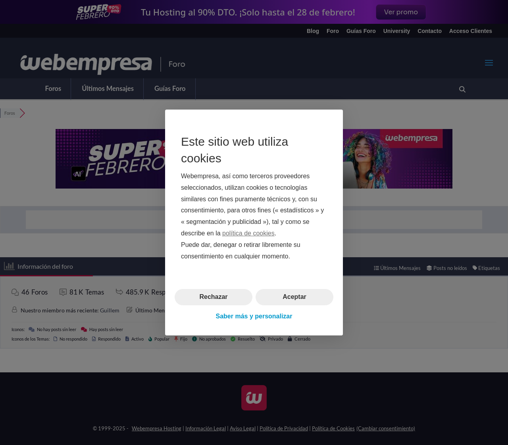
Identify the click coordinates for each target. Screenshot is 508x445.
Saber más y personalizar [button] (254, 316)
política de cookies (248, 233)
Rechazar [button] (213, 296)
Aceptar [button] (294, 296)
